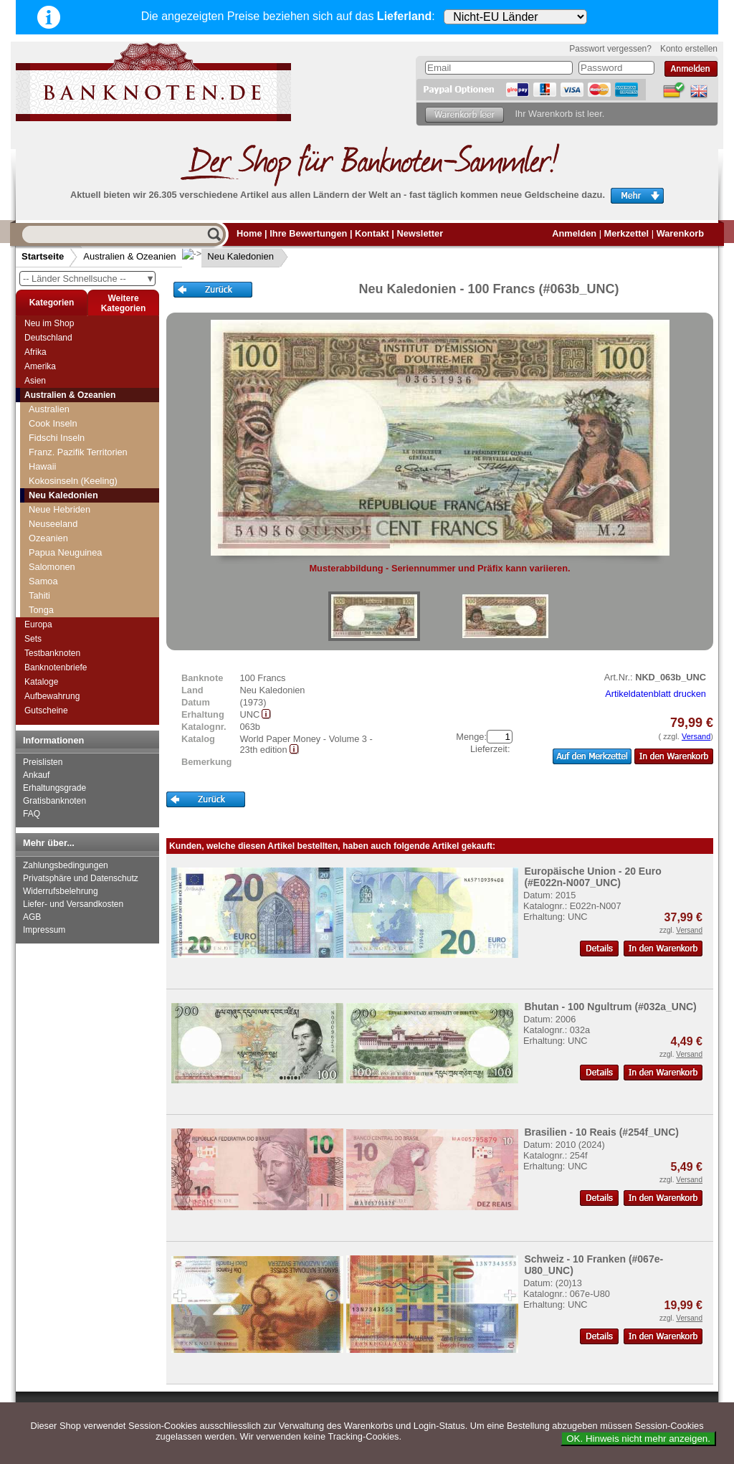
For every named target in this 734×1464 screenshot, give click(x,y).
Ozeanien (48, 538)
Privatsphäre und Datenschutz (80, 878)
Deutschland (48, 338)
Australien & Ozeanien (129, 256)
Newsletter (419, 233)
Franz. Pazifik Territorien (78, 452)
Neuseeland (53, 523)
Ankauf (36, 775)
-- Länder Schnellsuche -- (89, 278)
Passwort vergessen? (610, 49)
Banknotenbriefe (55, 667)
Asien (35, 381)
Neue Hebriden (59, 509)
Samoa (43, 581)
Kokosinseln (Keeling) (73, 480)
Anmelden (574, 233)
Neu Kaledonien (229, 256)
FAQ (31, 814)
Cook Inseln (53, 423)
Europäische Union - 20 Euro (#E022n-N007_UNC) (592, 876)
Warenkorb (680, 233)
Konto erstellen (689, 49)
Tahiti (39, 595)
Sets (33, 639)
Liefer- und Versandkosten (73, 904)
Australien (49, 409)
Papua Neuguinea (65, 552)
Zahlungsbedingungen (65, 865)
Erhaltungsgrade (54, 788)
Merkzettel (626, 233)
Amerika (40, 366)
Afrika (35, 352)
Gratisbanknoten (54, 801)
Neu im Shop (49, 323)
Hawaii (42, 466)
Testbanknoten (52, 653)
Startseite (43, 256)
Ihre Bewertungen (308, 233)
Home (249, 233)
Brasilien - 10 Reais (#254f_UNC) (601, 1132)
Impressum (44, 930)
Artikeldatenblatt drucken (655, 693)
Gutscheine (46, 710)
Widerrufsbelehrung (60, 891)
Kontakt (372, 233)
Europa (38, 624)
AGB (32, 917)
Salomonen (52, 566)
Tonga (41, 609)
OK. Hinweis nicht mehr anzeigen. (638, 1438)
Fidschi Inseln (57, 437)
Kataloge (41, 682)
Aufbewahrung (52, 696)
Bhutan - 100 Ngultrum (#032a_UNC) (610, 1006)
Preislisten (42, 762)
